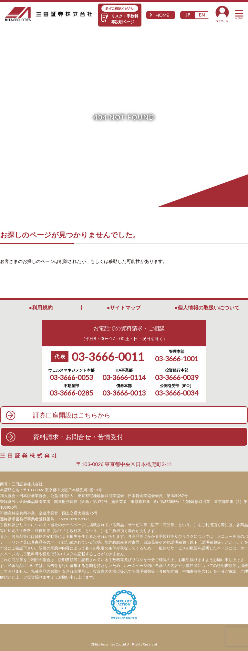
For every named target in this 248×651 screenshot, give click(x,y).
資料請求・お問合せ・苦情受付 (78, 436)
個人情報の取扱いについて (209, 307)
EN (202, 14)
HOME (162, 15)
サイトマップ (125, 307)
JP (187, 14)
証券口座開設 (71, 415)
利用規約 (42, 307)
